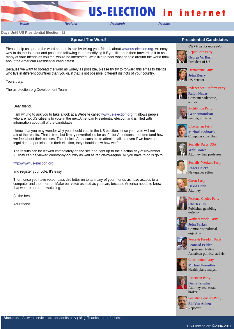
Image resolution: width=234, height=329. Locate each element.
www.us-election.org (137, 49)
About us (11, 318)
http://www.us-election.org (33, 163)
